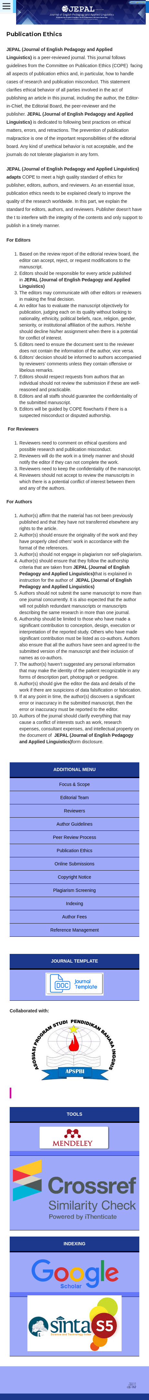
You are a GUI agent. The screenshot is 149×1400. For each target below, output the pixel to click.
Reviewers (74, 810)
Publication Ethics (75, 850)
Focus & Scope (74, 784)
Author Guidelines (74, 824)
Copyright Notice (74, 877)
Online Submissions (74, 863)
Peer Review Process (74, 837)
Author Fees (74, 916)
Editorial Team (74, 797)
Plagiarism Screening (74, 890)
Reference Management (74, 930)
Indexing (74, 903)
